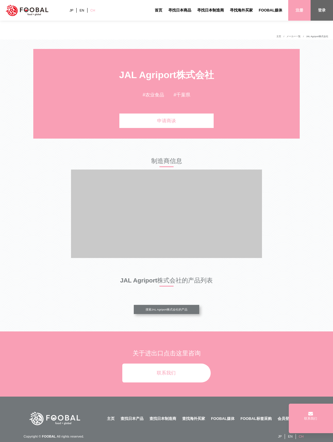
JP (71, 10)
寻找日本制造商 (210, 10)
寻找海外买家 (241, 10)
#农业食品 (153, 94)
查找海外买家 (193, 418)
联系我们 (166, 372)
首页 (158, 10)
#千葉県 (182, 94)
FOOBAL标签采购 (256, 418)
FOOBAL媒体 (270, 10)
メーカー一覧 (293, 36)
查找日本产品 (132, 418)
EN (82, 10)
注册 (299, 10)
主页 (278, 36)
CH (92, 10)
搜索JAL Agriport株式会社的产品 (166, 309)
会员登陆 (285, 418)
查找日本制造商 (162, 418)
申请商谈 (166, 120)
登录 (322, 10)
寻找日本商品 (179, 10)
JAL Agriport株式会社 (317, 36)
